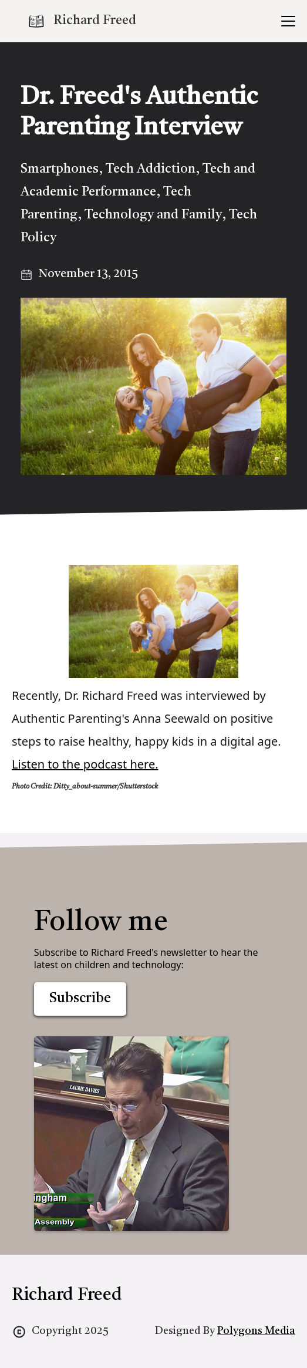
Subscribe (80, 999)
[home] (81, 21)
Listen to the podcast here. (85, 764)
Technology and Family (153, 214)
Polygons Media (256, 1331)
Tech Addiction (150, 169)
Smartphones (60, 169)
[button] (286, 21)
